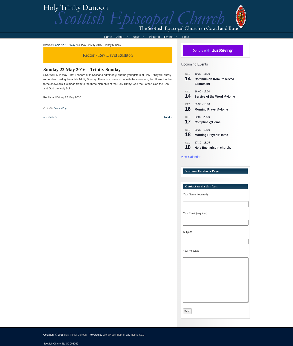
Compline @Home (208, 122)
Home (108, 37)
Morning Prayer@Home (211, 109)
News (139, 37)
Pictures (154, 37)
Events (171, 37)
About (122, 37)
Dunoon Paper (61, 108)
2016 (65, 45)
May (72, 45)
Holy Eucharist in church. (213, 147)
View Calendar (191, 157)
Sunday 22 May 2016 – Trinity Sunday (82, 69)
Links (185, 37)
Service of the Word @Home (215, 96)
